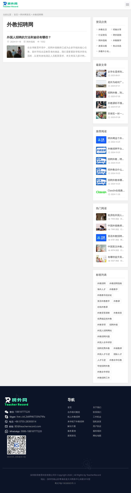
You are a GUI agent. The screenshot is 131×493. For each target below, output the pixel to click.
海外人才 (101, 289)
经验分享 (117, 29)
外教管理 (101, 324)
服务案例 (72, 430)
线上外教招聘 (74, 416)
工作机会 (97, 416)
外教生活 (103, 29)
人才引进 (101, 360)
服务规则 (97, 430)
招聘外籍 (113, 324)
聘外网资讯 (25, 14)
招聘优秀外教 (103, 348)
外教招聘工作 (103, 377)
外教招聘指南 (115, 283)
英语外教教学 (103, 301)
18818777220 (22, 411)
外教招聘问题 (103, 336)
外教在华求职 (103, 371)
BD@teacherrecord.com (28, 426)
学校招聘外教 (103, 365)
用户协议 (97, 426)
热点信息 (117, 45)
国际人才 (118, 354)
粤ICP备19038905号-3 (65, 483)
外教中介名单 (105, 51)
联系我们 (97, 412)
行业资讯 (103, 34)
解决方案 (72, 426)
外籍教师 (118, 348)
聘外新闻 (117, 34)
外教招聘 (101, 283)
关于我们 (97, 407)
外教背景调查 (103, 312)
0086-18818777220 (31, 431)
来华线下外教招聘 (76, 421)
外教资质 (118, 312)
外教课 (117, 301)
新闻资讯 (72, 435)
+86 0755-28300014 (25, 421)
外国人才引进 (103, 354)
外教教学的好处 (104, 295)
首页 (16, 14)
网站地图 (97, 435)
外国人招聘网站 (104, 330)
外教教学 (117, 40)
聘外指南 (31, 41)
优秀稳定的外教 (104, 318)
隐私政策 (97, 421)
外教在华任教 (115, 360)
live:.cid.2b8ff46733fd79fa (31, 416)
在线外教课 (102, 306)
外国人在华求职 (104, 342)
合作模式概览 (74, 412)
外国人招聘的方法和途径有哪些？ (29, 37)
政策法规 (103, 45)
